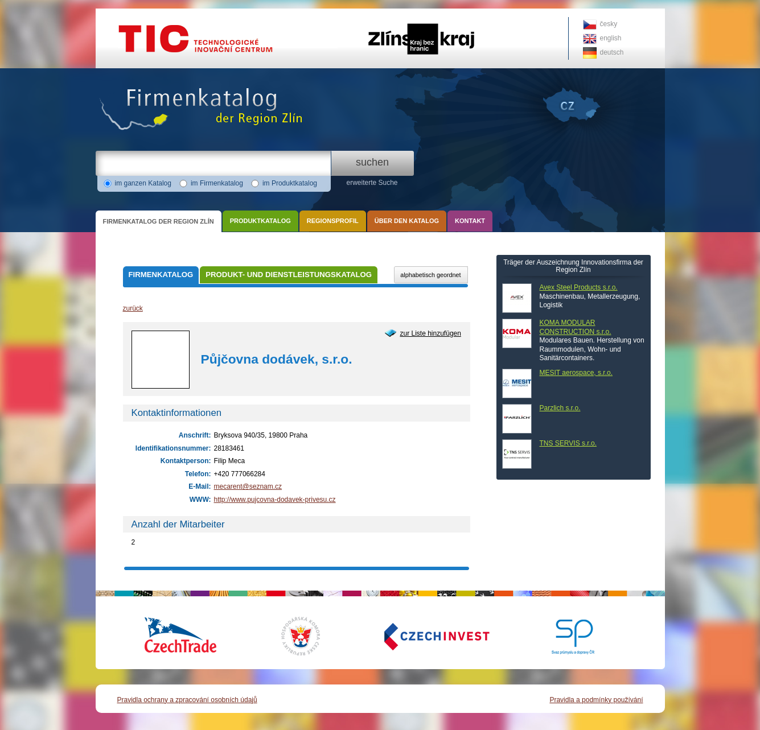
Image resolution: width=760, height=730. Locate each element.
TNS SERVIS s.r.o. (568, 443)
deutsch (612, 52)
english (611, 38)
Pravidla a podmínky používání (596, 700)
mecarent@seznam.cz (248, 486)
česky (609, 24)
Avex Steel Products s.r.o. (579, 287)
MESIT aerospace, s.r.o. (576, 373)
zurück (133, 308)
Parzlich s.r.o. (560, 408)
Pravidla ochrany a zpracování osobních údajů (187, 700)
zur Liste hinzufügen (430, 333)
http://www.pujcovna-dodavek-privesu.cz (275, 500)
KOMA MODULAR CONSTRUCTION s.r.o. (575, 327)
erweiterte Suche (371, 183)
